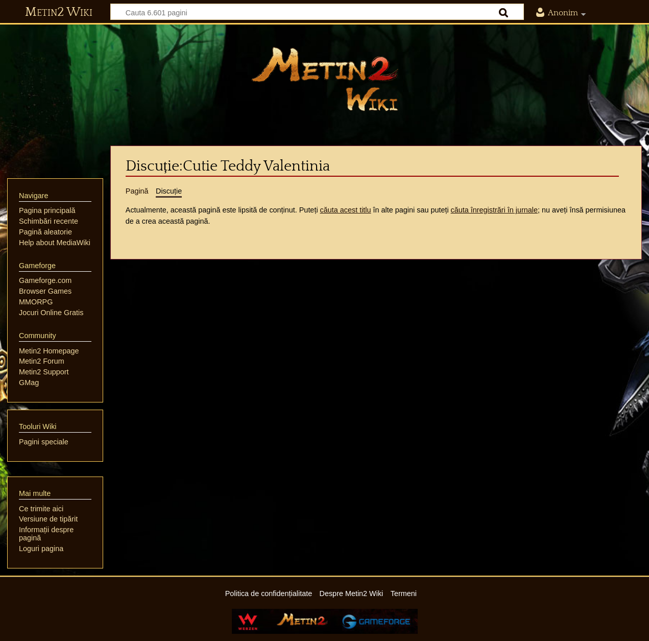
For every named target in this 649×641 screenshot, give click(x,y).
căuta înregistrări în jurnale (494, 210)
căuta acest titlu (345, 210)
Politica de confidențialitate (268, 593)
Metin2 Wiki (58, 12)
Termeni (404, 593)
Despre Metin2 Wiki (351, 593)
